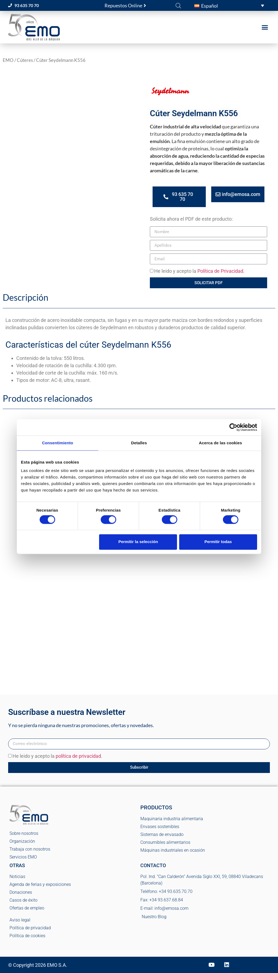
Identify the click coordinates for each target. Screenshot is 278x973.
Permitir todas (218, 542)
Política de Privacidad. (221, 271)
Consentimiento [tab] (57, 442)
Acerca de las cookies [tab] (220, 442)
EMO (8, 60)
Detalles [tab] (139, 442)
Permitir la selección (138, 542)
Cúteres (25, 60)
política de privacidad (78, 756)
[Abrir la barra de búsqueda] (178, 5)
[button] (229, 5)
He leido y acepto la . (57, 756)
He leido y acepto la (199, 271)
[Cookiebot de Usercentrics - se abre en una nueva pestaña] (233, 427)
